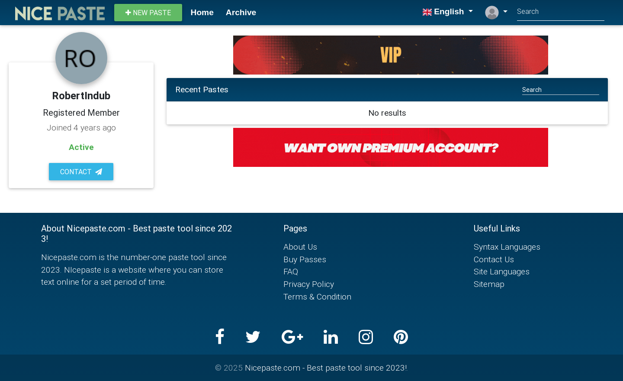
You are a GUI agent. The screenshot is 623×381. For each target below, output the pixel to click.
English (444, 11)
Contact (81, 171)
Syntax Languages (507, 246)
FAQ (290, 271)
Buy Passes (304, 259)
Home (202, 12)
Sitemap (489, 284)
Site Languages (502, 271)
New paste (148, 12)
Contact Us (494, 259)
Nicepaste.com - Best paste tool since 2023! (326, 367)
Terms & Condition (317, 296)
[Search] (560, 12)
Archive (241, 12)
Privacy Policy (308, 284)
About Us (300, 246)
